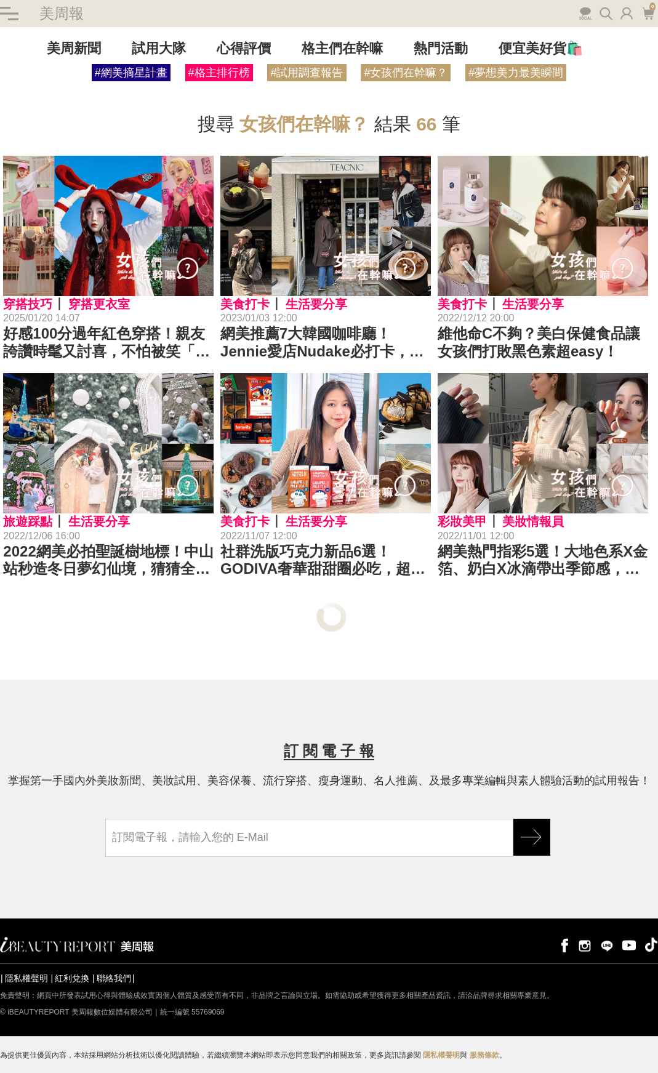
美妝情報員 (533, 521)
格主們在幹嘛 (342, 48)
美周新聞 (74, 48)
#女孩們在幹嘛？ (405, 72)
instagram (585, 944)
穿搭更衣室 (99, 304)
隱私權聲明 (26, 978)
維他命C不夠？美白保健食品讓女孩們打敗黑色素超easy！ (539, 342)
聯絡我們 (114, 978)
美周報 (61, 13)
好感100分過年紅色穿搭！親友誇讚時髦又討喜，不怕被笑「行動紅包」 (106, 343)
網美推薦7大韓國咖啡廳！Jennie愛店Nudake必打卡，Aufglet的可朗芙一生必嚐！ (314, 343)
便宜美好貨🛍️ (541, 48)
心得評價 (244, 48)
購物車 (648, 12)
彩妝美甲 (462, 521)
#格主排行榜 (219, 72)
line (607, 944)
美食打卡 (245, 304)
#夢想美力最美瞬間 (515, 72)
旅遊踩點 (27, 521)
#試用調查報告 (306, 72)
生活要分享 (316, 304)
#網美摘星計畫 (131, 72)
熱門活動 (441, 48)
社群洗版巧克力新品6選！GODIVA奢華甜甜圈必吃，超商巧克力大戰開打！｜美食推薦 (322, 561)
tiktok (651, 944)
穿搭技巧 (27, 304)
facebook (562, 944)
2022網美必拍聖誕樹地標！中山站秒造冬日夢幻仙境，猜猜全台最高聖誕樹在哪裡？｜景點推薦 (108, 561)
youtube (629, 944)
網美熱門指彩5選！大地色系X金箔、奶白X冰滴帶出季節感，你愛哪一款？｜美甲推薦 (543, 561)
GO (531, 837)
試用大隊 (159, 48)
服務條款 (484, 1055)
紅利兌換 (72, 978)
